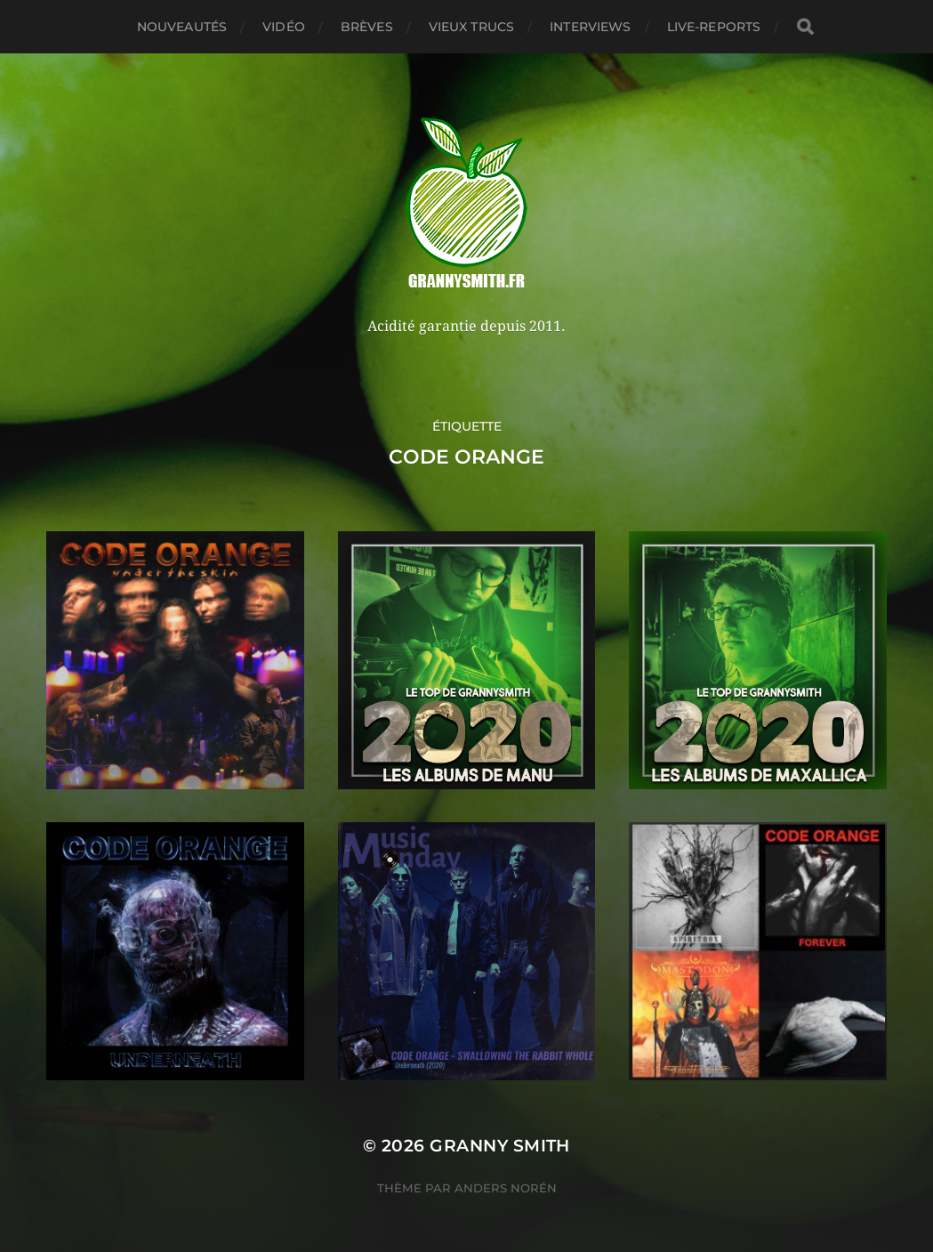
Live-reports (714, 27)
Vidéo (283, 27)
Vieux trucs (472, 27)
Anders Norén (505, 1188)
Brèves (367, 27)
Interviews (590, 27)
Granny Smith (500, 1145)
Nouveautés (182, 27)
